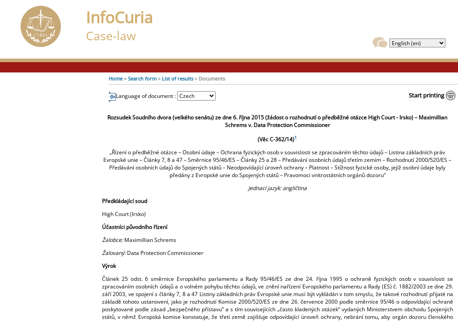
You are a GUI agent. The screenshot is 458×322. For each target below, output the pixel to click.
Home (116, 78)
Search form (142, 78)
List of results (177, 78)
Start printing (426, 95)
